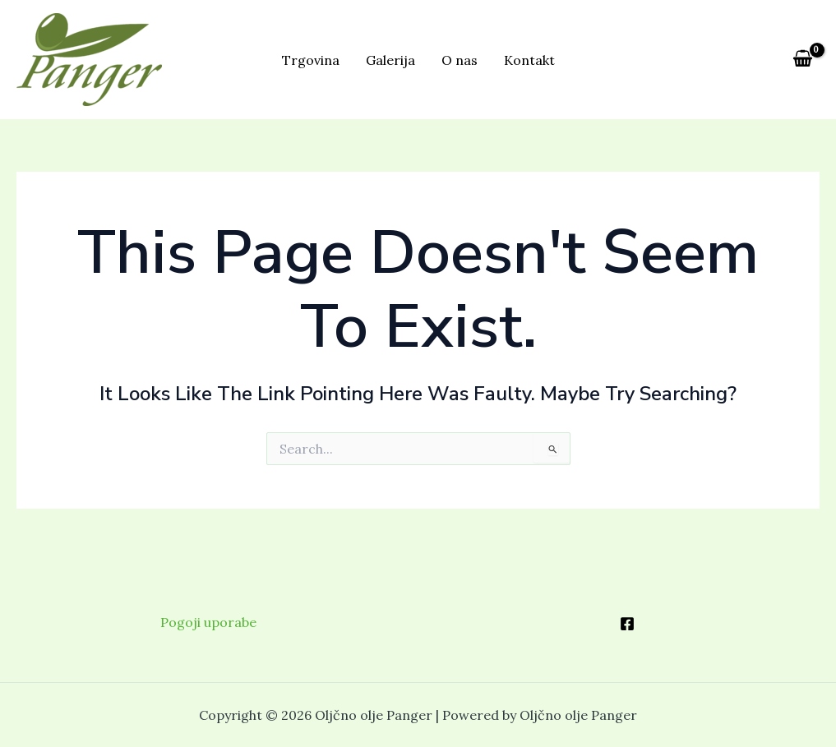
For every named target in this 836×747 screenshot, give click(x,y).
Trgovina (310, 60)
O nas (459, 60)
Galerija (390, 60)
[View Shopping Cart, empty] (802, 59)
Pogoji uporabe (208, 622)
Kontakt (529, 60)
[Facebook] (627, 623)
